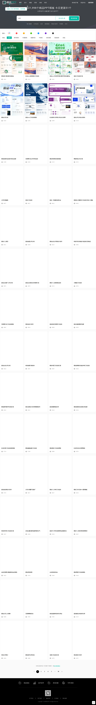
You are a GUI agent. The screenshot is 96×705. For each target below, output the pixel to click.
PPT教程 (56, 698)
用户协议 (40, 698)
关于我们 (31, 698)
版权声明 (48, 698)
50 (58, 671)
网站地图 (65, 698)
